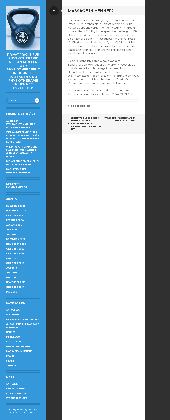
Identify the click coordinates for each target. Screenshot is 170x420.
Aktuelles (13, 309)
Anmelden (12, 383)
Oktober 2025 (15, 215)
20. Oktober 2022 (80, 106)
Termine (11, 365)
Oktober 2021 (15, 253)
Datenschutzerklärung (22, 319)
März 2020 (12, 258)
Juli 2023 (11, 229)
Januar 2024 (14, 224)
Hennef (10, 332)
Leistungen (13, 341)
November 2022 (16, 244)
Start (10, 360)
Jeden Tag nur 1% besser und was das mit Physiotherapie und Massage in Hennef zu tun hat (84, 123)
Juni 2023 (12, 234)
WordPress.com (31, 412)
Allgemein (12, 314)
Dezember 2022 (15, 239)
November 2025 (16, 210)
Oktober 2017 (15, 287)
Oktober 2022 (15, 248)
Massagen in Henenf (19, 351)
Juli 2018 (11, 267)
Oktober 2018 (15, 263)
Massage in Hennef (18, 346)
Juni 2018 (11, 272)
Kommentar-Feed (17, 393)
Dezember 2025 (15, 205)
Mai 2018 (11, 277)
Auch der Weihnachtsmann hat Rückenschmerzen (20, 124)
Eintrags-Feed (15, 388)
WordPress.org (16, 398)
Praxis (10, 356)
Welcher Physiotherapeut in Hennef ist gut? (121, 119)
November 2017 (15, 282)
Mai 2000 (11, 291)
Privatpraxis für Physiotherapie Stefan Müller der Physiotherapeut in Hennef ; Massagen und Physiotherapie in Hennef (23, 69)
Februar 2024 (15, 220)
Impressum (13, 337)
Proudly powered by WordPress (23, 409)
